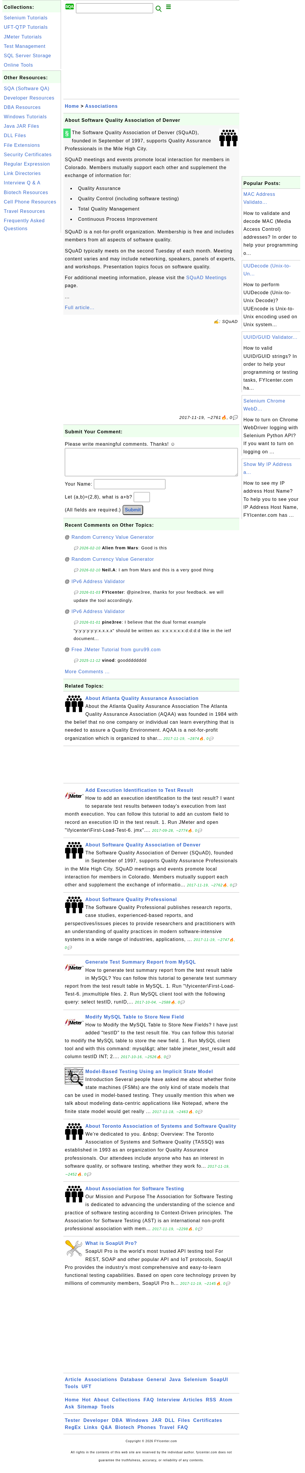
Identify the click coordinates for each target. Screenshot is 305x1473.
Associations (101, 106)
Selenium (195, 1385)
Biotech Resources (26, 192)
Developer (96, 1426)
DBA (117, 1426)
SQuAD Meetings (206, 277)
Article (73, 1385)
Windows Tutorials (25, 116)
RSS (211, 1405)
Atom (226, 1405)
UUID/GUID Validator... (270, 337)
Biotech (125, 1433)
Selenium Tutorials (26, 17)
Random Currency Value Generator (113, 543)
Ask (69, 1412)
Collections (126, 1405)
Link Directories (22, 173)
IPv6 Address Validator (98, 587)
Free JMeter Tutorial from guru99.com (116, 655)
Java (175, 1385)
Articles (193, 1405)
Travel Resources (24, 211)
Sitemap (87, 1412)
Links (91, 1433)
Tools (71, 1392)
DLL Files (15, 135)
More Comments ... (87, 677)
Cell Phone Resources (30, 201)
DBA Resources (22, 107)
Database (131, 1385)
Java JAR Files (21, 126)
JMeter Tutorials (23, 36)
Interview (168, 1405)
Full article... (79, 307)
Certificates (207, 1426)
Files (184, 1426)
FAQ (148, 1405)
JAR (157, 1426)
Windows (137, 1426)
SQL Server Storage (27, 55)
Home (72, 106)
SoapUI (219, 1385)
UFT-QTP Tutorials (26, 27)
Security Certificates (28, 154)
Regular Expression (27, 163)
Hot (86, 1405)
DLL (170, 1426)
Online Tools (18, 65)
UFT (87, 1392)
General (156, 1385)
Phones (147, 1433)
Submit (133, 515)
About (101, 1405)
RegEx (73, 1433)
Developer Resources (29, 97)
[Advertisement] (31, 322)
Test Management (24, 46)
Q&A (106, 1433)
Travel (166, 1433)
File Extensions (22, 145)
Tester (72, 1426)
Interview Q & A (22, 182)
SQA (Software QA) (27, 88)
